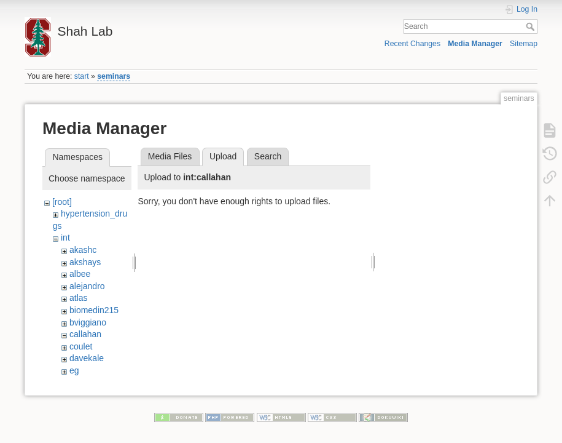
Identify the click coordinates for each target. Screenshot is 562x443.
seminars (113, 76)
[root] (62, 202)
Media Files (170, 156)
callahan (85, 334)
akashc (82, 250)
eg (74, 370)
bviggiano (87, 322)
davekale (86, 358)
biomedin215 (94, 310)
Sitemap (523, 43)
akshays (85, 262)
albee (79, 274)
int (65, 237)
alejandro (87, 286)
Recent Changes (412, 43)
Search (531, 26)
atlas (78, 298)
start (81, 76)
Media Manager (475, 43)
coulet (80, 346)
